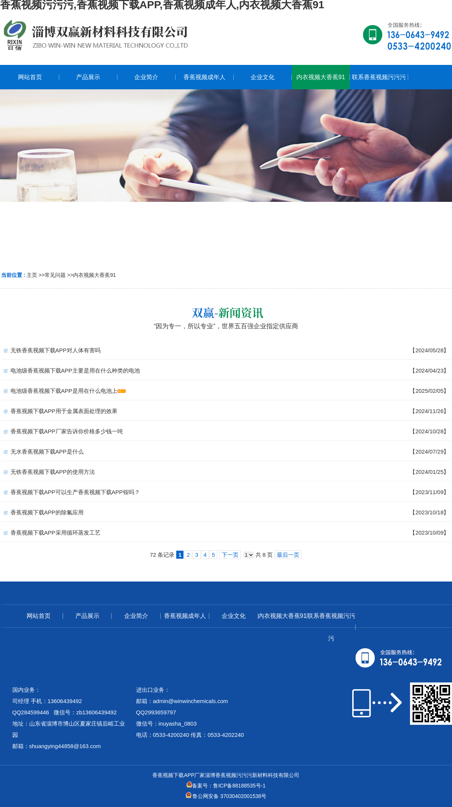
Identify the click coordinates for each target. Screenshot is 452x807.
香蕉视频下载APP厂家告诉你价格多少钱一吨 (67, 431)
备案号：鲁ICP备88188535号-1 (226, 786)
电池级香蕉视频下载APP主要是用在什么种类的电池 (75, 370)
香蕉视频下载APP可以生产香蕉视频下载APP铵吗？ (75, 492)
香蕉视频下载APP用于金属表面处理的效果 (64, 411)
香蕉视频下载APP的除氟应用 (47, 512)
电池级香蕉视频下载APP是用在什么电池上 (64, 391)
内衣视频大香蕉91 (94, 275)
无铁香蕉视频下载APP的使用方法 (53, 472)
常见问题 (55, 275)
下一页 (230, 555)
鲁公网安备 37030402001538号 (226, 796)
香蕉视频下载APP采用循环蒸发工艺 (56, 532)
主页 (32, 275)
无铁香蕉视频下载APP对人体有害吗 (56, 350)
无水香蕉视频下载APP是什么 (47, 451)
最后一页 (288, 555)
